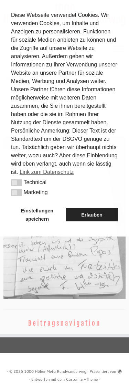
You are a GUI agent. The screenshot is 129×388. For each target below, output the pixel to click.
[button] (16, 182)
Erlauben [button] (92, 215)
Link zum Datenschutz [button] (47, 172)
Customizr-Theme (82, 379)
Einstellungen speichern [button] (37, 215)
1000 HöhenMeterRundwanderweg (55, 371)
